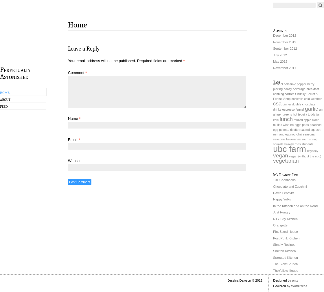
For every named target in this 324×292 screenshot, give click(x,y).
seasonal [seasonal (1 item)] (309, 134)
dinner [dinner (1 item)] (287, 104)
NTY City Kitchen (285, 219)
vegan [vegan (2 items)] (280, 155)
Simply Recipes (284, 244)
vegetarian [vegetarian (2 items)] (286, 161)
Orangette (280, 225)
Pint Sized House (285, 231)
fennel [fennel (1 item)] (300, 109)
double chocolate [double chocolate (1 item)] (303, 104)
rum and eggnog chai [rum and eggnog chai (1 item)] (287, 134)
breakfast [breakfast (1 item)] (312, 89)
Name (74, 118)
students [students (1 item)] (307, 144)
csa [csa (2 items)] (277, 104)
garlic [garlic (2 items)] (311, 109)
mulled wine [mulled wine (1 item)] (281, 125)
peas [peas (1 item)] (305, 125)
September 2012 (285, 48)
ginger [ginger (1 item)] (277, 114)
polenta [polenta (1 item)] (284, 129)
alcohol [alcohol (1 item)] (278, 84)
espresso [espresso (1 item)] (288, 109)
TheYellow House (285, 270)
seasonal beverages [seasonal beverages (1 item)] (287, 139)
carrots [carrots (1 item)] (289, 94)
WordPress (299, 286)
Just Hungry (281, 212)
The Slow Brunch (285, 264)
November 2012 (284, 42)
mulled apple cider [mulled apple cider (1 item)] (306, 120)
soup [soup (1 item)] (305, 139)
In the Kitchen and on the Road (295, 206)
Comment (77, 72)
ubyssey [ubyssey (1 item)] (312, 150)
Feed (4, 107)
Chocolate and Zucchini (290, 186)
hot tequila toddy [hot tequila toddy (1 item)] (304, 114)
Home (5, 93)
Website (75, 161)
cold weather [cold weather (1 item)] (313, 99)
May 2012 (280, 61)
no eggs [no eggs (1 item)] (295, 125)
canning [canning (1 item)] (278, 94)
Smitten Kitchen (284, 251)
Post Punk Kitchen (286, 238)
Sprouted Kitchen (285, 257)
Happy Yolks (282, 199)
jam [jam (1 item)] (318, 114)
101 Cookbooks (284, 180)
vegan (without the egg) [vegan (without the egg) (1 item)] (305, 156)
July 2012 (280, 55)
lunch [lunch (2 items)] (286, 119)
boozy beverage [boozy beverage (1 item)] (294, 89)
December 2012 (284, 35)
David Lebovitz (283, 193)
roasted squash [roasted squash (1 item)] (310, 129)
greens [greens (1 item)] (287, 114)
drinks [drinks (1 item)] (277, 109)
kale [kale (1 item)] (276, 120)
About (5, 100)
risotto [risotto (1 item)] (294, 129)
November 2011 (284, 68)
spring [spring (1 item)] (313, 139)
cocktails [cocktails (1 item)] (297, 99)
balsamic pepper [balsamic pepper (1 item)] (295, 84)
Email (74, 139)
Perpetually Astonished (15, 73)
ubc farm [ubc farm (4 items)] (289, 149)
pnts (295, 280)
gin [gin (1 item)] (321, 109)
